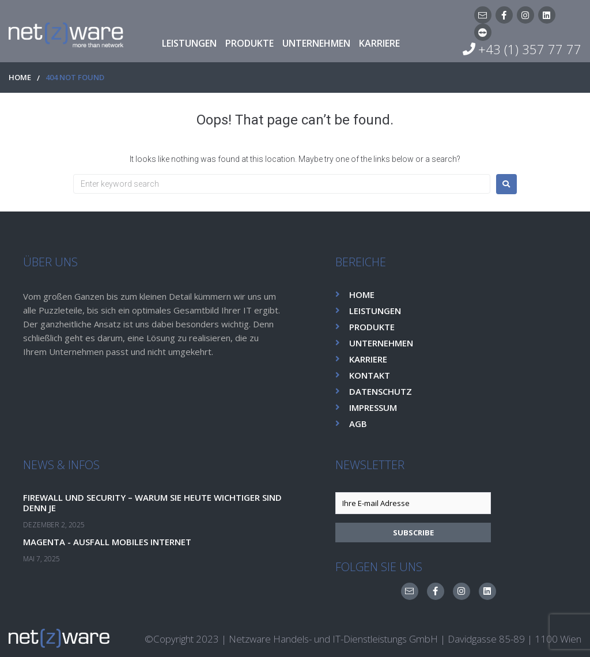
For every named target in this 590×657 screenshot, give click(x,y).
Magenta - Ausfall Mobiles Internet (112, 541)
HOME (20, 77)
